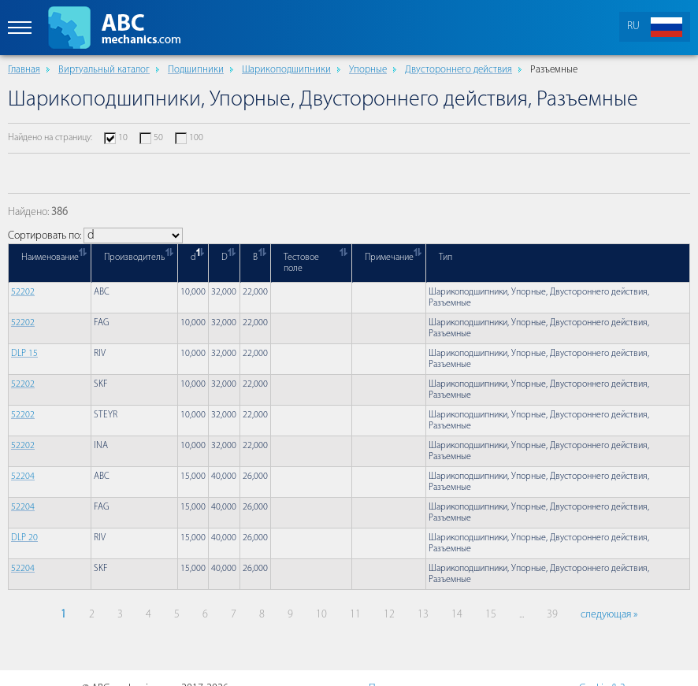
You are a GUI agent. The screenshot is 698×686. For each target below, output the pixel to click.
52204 (23, 476)
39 (552, 615)
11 (355, 615)
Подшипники (196, 70)
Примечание (389, 257)
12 (389, 615)
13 (423, 615)
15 (490, 615)
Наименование (50, 257)
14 (456, 615)
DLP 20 (24, 538)
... (521, 615)
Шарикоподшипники (286, 70)
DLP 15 (24, 353)
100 (196, 138)
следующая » (609, 615)
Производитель (134, 257)
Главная (24, 70)
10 (123, 138)
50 (158, 138)
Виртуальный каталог (104, 70)
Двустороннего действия (458, 70)
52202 (23, 292)
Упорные (368, 70)
